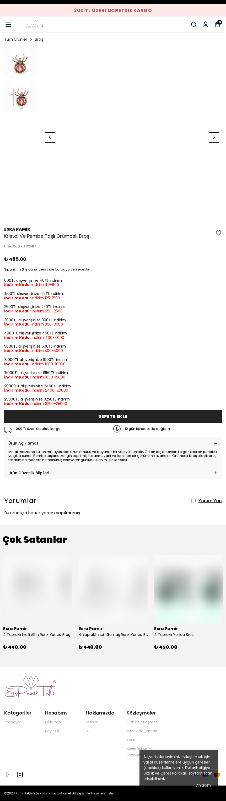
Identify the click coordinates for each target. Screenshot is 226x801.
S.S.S (90, 731)
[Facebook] (7, 774)
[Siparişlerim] (205, 24)
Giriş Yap (53, 722)
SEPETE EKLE (113, 416)
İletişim (92, 722)
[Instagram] (20, 774)
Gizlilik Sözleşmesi (142, 722)
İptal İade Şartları (142, 731)
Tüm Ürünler (18, 39)
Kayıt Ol (52, 731)
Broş (39, 39)
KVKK (131, 740)
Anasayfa (12, 722)
